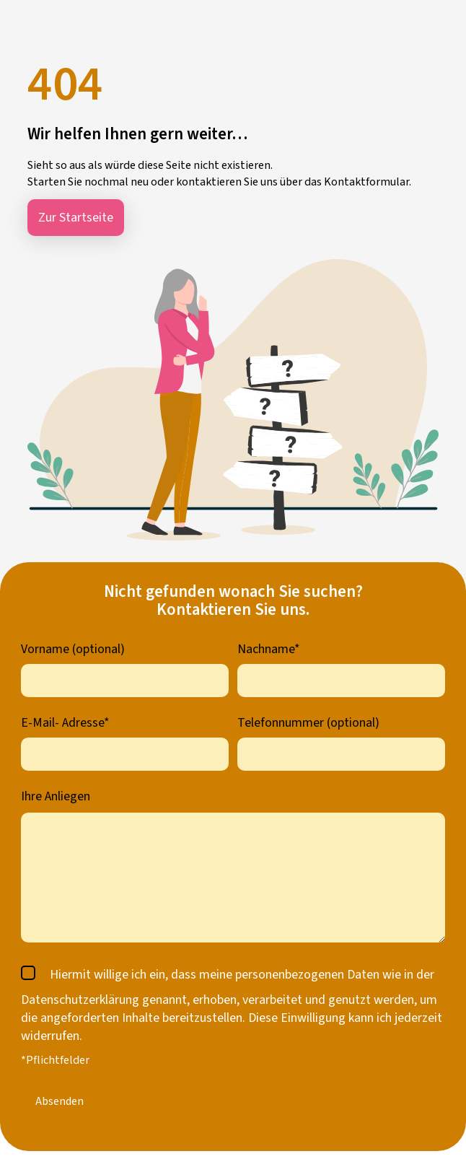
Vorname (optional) (73, 649)
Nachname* (268, 649)
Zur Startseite (75, 218)
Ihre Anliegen (55, 796)
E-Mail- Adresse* (65, 723)
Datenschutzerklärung (80, 1000)
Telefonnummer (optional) (308, 723)
